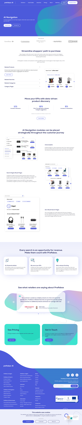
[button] (22, 67)
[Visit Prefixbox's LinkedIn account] (77, 375)
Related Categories (7, 395)
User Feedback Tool (24, 381)
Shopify (36, 400)
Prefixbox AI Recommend (9, 400)
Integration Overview (39, 390)
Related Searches (7, 393)
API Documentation (39, 391)
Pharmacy (22, 386)
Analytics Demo (72, 2)
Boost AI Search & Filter (39, 407)
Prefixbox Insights (24, 373)
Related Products (7, 391)
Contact (36, 379)
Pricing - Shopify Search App (25, 404)
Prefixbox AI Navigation (9, 389)
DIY (20, 388)
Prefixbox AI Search (8, 377)
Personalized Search (8, 380)
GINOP (36, 382)
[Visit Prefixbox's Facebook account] (68, 375)
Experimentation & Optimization (26, 375)
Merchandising (6, 382)
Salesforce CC (38, 398)
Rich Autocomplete (7, 384)
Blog (36, 384)
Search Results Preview (8, 386)
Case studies (22, 400)
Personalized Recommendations (10, 402)
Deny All (54, 421)
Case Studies (31, 2)
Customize (41, 421)
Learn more (11, 340)
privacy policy (37, 415)
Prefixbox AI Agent (8, 373)
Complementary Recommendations (10, 404)
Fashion (21, 395)
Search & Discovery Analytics (25, 379)
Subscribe (74, 386)
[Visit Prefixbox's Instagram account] (72, 375)
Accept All (28, 421)
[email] (65, 386)
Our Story (37, 375)
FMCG (21, 390)
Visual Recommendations (8, 406)
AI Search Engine (7, 379)
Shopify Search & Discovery (40, 405)
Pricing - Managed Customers (26, 402)
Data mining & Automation (25, 377)
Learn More (9, 75)
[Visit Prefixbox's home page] (10, 3)
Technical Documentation (40, 393)
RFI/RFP (21, 406)
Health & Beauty (23, 393)
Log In (64, 2)
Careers (36, 377)
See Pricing (7, 25)
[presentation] (69, 391)
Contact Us (16, 25)
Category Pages (7, 397)
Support (36, 381)
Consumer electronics (24, 391)
